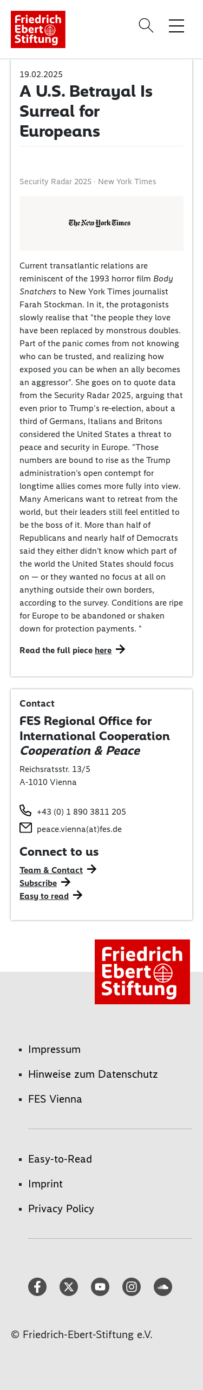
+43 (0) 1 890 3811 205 (81, 812)
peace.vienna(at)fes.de (79, 829)
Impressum (54, 1049)
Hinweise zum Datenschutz (93, 1073)
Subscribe (38, 883)
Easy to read (44, 896)
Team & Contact (51, 870)
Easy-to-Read (60, 1158)
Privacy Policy (61, 1208)
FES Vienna (55, 1098)
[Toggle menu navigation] (176, 25)
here (103, 650)
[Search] (148, 25)
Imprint (45, 1183)
